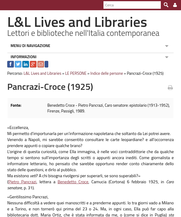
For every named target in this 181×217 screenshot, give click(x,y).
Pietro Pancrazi (19, 181)
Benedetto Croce (66, 181)
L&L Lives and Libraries (40, 73)
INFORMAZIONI (21, 57)
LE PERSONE (73, 73)
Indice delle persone (103, 73)
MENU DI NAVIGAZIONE (28, 45)
